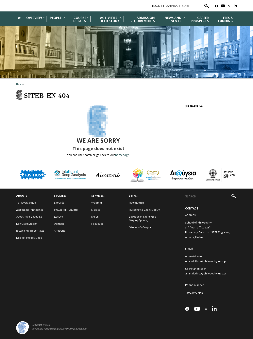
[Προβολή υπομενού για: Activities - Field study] (121, 18)
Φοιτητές (59, 223)
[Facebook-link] (216, 6)
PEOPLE (55, 18)
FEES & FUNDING (225, 19)
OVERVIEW (34, 18)
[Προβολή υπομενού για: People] (63, 18)
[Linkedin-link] (235, 6)
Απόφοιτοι (60, 230)
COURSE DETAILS (79, 19)
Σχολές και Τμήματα (66, 209)
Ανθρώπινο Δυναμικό (29, 216)
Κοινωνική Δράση (27, 223)
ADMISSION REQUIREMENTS (142, 19)
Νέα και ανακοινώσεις (29, 237)
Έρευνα (58, 216)
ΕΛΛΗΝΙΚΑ (171, 6)
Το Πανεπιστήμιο (26, 202)
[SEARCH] (196, 6)
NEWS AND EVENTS (173, 19)
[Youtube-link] (223, 6)
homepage (122, 155)
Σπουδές (59, 202)
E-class (95, 209)
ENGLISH (157, 6)
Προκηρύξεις (136, 202)
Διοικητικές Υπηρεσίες (29, 209)
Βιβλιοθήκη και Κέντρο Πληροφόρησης (142, 218)
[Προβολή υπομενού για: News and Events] (183, 18)
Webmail (97, 202)
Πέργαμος (97, 223)
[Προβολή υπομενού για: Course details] (88, 18)
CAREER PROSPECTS (200, 19)
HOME (19, 83)
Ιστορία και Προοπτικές (30, 230)
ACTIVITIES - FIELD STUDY (109, 19)
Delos (95, 216)
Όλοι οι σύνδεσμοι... (141, 227)
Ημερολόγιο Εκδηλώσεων (144, 209)
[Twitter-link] (229, 6)
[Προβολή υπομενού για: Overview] (44, 18)
